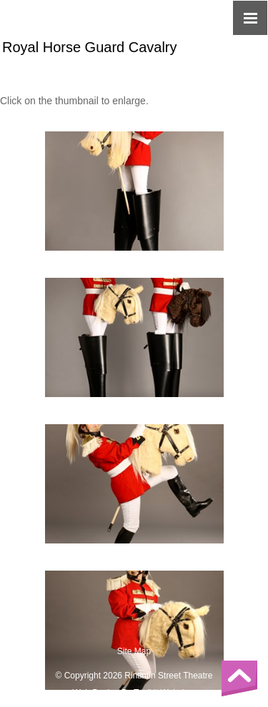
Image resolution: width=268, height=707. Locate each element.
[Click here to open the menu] (250, 18)
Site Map (134, 651)
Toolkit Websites (164, 693)
